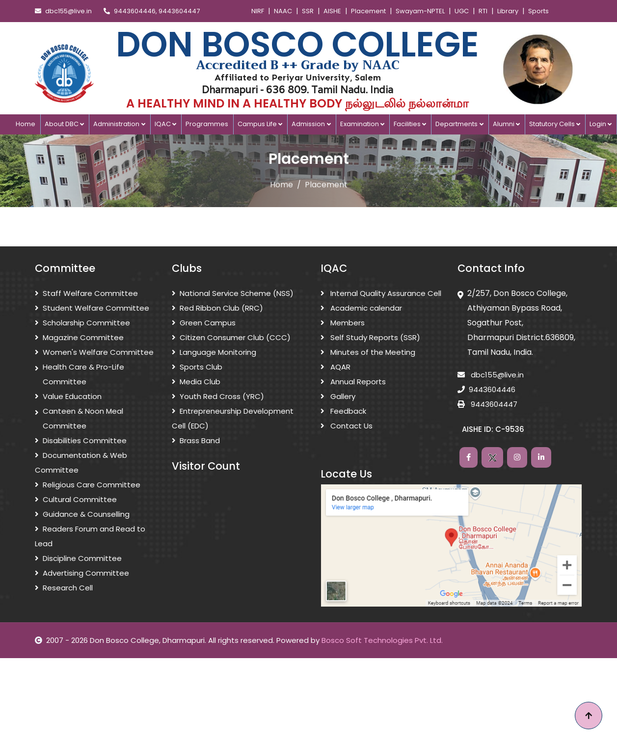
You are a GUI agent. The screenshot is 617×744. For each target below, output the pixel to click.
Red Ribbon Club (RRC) (217, 308)
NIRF (257, 11)
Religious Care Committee (87, 484)
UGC (462, 11)
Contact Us (347, 426)
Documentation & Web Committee (81, 462)
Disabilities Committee (81, 440)
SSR (308, 11)
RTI (483, 11)
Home (25, 124)
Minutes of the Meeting (368, 352)
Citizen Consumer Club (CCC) (231, 337)
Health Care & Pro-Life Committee (79, 374)
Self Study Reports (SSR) (370, 337)
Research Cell (64, 588)
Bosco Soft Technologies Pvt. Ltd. (382, 640)
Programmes (207, 124)
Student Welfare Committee (92, 308)
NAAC (283, 11)
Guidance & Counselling (82, 514)
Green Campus (204, 323)
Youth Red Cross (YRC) (218, 396)
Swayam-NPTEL (420, 11)
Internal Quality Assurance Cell (381, 293)
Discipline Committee (78, 558)
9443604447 (487, 404)
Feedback (343, 411)
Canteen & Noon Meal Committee (79, 418)
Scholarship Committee (82, 323)
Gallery (338, 396)
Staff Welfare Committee (86, 293)
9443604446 (486, 389)
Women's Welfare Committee (94, 352)
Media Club (196, 381)
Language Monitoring (214, 352)
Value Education (68, 396)
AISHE (332, 11)
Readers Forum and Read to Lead (90, 536)
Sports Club (197, 367)
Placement (368, 11)
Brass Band (196, 440)
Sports (538, 11)
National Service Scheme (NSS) (233, 293)
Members (343, 323)
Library (507, 11)
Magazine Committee (79, 337)
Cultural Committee (76, 499)
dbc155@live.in (63, 11)
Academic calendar (361, 308)
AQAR (335, 367)
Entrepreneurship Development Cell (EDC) (233, 418)
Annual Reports (353, 381)
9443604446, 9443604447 (152, 11)
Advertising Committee (82, 573)
